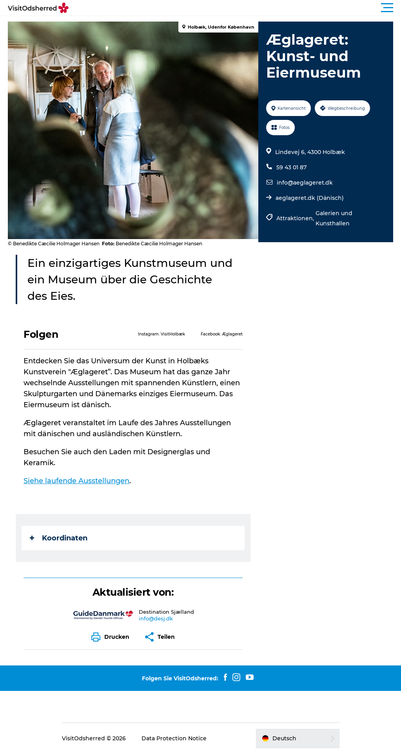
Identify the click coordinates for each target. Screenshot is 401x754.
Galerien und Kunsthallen (334, 218)
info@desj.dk (156, 618)
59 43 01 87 (291, 167)
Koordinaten (58, 538)
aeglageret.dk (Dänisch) (310, 197)
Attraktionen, (296, 218)
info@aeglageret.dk (305, 182)
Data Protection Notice (174, 738)
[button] (235, 8)
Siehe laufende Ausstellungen (76, 481)
